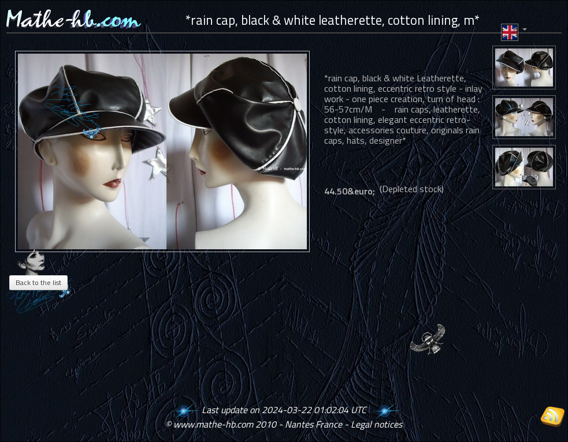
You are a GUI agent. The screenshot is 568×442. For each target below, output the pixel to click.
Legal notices (376, 424)
